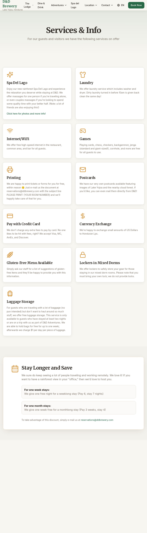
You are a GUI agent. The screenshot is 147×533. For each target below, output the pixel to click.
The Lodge (29, 5)
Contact (107, 5)
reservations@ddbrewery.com (97, 420)
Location (91, 5)
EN (120, 5)
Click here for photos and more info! (26, 113)
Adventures (59, 5)
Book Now (136, 5)
